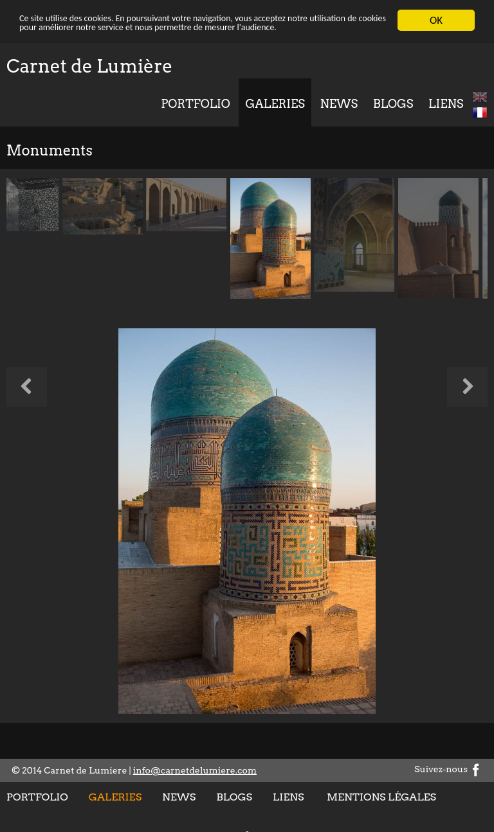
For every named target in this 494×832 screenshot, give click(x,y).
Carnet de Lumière (89, 66)
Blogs (393, 104)
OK (436, 20)
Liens (445, 104)
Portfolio (195, 104)
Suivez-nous (448, 769)
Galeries (274, 104)
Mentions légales (381, 797)
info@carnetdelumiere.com (195, 770)
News (339, 104)
